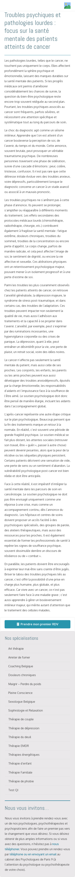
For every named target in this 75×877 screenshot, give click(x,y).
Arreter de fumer (19, 657)
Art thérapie (16, 648)
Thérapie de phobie (21, 781)
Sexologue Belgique (21, 701)
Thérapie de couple (21, 719)
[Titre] (67, 5)
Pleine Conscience (20, 693)
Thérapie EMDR (18, 746)
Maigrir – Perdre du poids (24, 684)
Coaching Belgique (20, 666)
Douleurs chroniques (22, 675)
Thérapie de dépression (23, 728)
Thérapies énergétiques (24, 754)
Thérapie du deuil (19, 737)
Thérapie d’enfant (20, 763)
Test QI (13, 790)
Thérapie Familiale (20, 772)
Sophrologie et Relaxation (25, 710)
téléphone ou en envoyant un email (33, 854)
